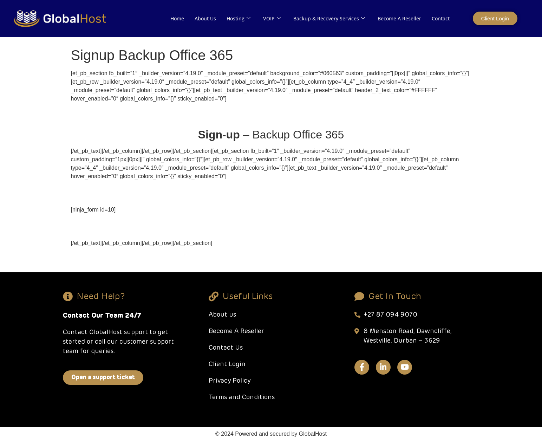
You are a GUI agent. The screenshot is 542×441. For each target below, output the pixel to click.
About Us (205, 18)
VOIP (272, 18)
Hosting (238, 18)
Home (177, 18)
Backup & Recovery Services (329, 18)
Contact (441, 18)
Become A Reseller (399, 18)
